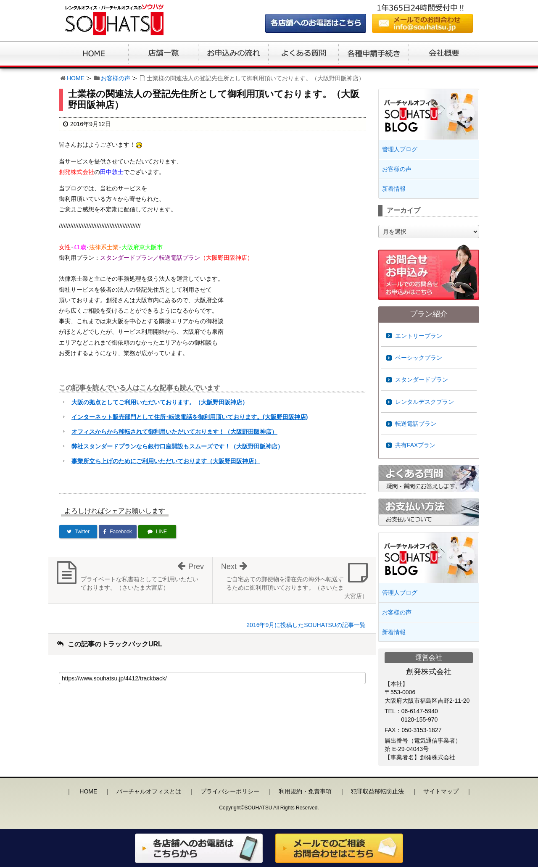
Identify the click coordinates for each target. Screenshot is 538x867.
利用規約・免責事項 (305, 791)
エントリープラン (418, 335)
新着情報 (394, 188)
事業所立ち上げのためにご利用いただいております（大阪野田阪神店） (165, 461)
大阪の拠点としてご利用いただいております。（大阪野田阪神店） (159, 402)
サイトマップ (441, 791)
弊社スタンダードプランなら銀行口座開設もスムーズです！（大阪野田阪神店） (177, 446)
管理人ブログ (399, 149)
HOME (75, 78)
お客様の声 (115, 78)
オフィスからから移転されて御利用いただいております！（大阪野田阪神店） (174, 431)
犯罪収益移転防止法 (377, 791)
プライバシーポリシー (229, 791)
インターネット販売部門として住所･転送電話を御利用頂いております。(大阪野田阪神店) (189, 417)
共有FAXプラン (415, 445)
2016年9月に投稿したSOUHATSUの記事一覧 (306, 625)
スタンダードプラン (421, 379)
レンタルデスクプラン (424, 401)
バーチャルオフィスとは (148, 791)
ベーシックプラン (418, 357)
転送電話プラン (415, 423)
